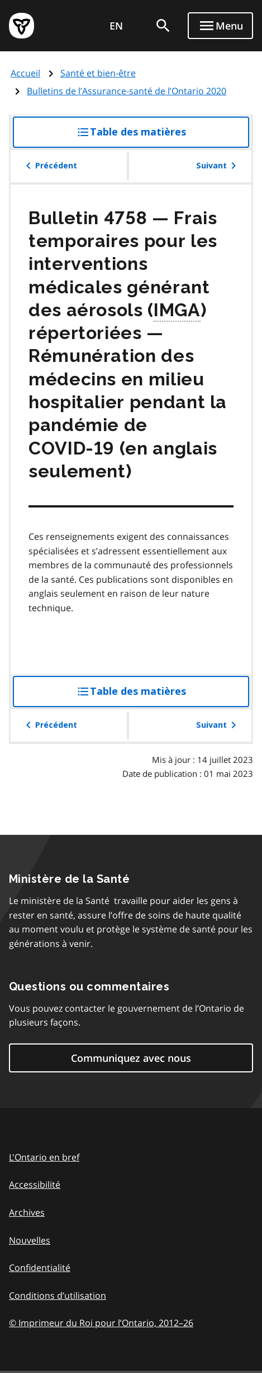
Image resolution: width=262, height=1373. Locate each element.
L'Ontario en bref (44, 1157)
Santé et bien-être (98, 73)
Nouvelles (29, 1240)
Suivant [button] (218, 165)
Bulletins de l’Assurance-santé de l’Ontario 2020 (126, 91)
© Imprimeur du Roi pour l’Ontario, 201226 (101, 1322)
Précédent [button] (49, 165)
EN (116, 25)
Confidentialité (39, 1267)
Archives (27, 1212)
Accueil (25, 73)
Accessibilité (34, 1184)
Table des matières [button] (154, 136)
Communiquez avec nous (131, 1058)
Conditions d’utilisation (57, 1295)
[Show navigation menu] (220, 25)
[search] (163, 25)
